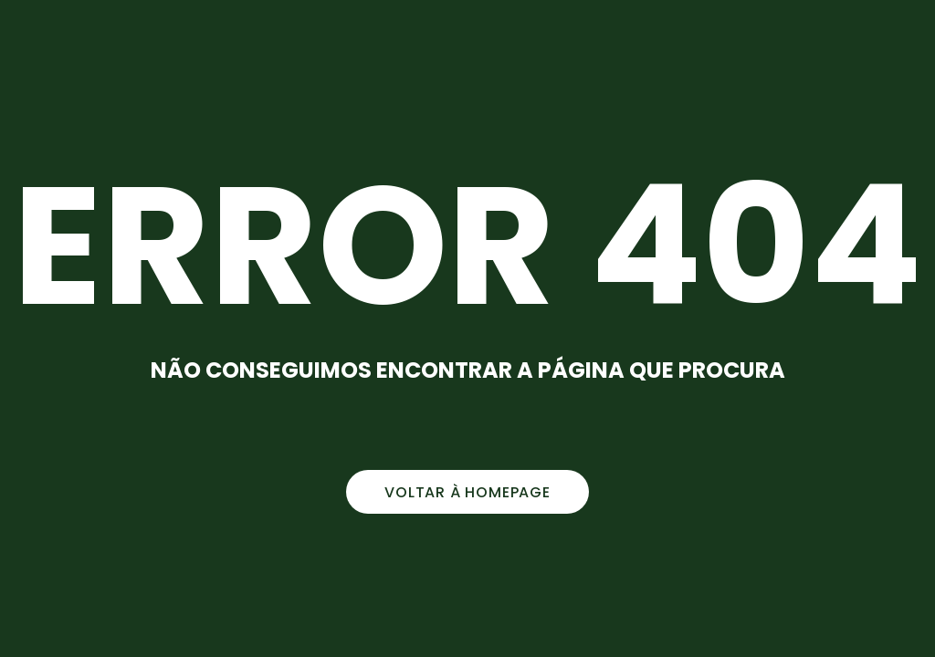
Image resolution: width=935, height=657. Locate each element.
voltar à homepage (467, 492)
